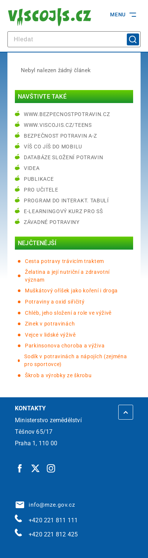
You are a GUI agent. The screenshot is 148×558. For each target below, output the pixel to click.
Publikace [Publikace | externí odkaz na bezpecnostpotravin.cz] (39, 179)
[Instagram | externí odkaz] (51, 468)
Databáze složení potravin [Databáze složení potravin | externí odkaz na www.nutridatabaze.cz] (63, 157)
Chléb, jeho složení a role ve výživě (68, 313)
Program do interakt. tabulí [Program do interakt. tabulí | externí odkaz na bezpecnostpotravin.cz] (66, 200)
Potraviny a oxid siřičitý (55, 302)
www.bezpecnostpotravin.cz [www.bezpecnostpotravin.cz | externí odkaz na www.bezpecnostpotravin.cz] (67, 114)
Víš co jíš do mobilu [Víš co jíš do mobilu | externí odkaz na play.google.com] (53, 147)
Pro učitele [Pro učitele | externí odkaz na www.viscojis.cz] (41, 190)
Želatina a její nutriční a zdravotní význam (67, 276)
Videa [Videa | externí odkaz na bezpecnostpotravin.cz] (32, 168)
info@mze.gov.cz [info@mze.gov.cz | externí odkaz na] (45, 504)
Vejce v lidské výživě (50, 335)
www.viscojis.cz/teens (58, 125)
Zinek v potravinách (50, 324)
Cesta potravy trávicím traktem (64, 261)
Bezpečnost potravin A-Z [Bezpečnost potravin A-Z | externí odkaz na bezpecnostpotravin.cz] (60, 136)
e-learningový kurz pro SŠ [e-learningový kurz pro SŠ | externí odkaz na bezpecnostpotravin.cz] (63, 211)
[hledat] (74, 39)
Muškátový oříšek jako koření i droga (71, 291)
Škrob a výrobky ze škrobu (58, 375)
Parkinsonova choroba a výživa (64, 346)
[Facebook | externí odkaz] (20, 468)
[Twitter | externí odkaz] (35, 468)
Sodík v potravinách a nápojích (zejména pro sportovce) (75, 360)
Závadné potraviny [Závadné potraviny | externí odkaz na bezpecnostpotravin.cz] (52, 222)
